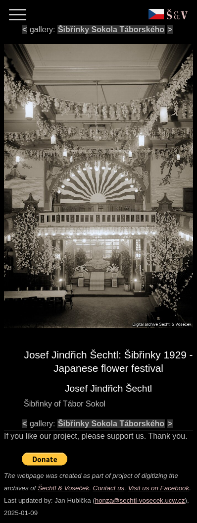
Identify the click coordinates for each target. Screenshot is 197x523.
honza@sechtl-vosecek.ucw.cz (140, 500)
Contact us (109, 488)
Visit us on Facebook (158, 488)
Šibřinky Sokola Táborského (111, 29)
